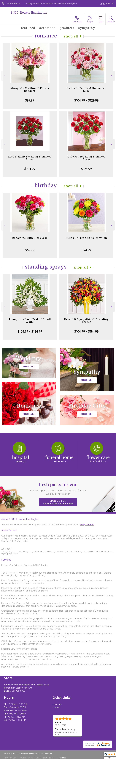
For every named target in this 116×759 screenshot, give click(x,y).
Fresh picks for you (58, 488)
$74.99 (86, 250)
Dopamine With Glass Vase (29, 237)
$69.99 (29, 250)
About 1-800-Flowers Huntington (20, 519)
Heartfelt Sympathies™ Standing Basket (86, 321)
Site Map (62, 758)
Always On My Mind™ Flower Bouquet (29, 89)
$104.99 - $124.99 (30, 331)
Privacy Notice (26, 758)
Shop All (71, 36)
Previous (4, 76)
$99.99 (29, 100)
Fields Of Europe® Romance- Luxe (86, 89)
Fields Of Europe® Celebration (86, 237)
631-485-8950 (13, 3)
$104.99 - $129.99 (86, 100)
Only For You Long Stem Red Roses (86, 158)
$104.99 (29, 169)
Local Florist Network (45, 758)
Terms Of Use (10, 758)
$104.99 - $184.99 (86, 331)
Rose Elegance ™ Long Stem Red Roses (30, 158)
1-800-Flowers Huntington (29, 12)
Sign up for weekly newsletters (58, 502)
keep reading (87, 524)
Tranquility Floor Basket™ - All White (30, 321)
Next (112, 76)
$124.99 (86, 169)
